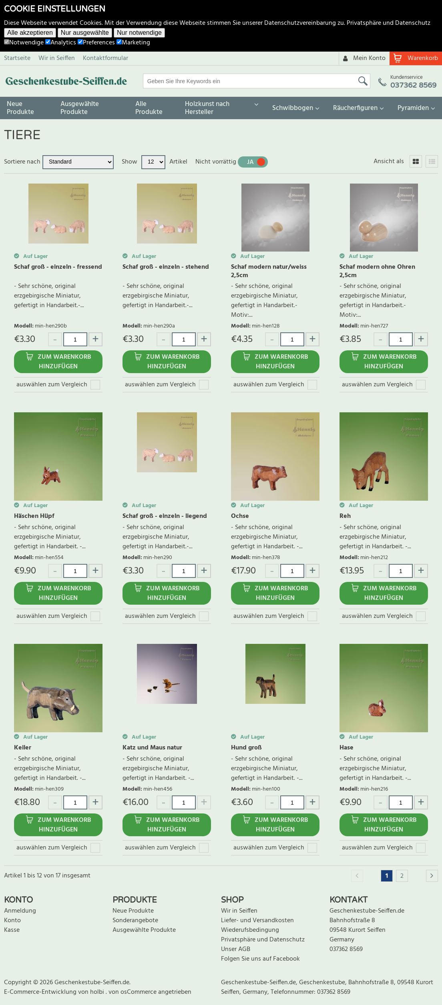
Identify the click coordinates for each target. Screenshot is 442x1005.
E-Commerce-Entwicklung (41, 992)
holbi (98, 992)
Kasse (12, 930)
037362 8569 (346, 949)
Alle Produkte (149, 108)
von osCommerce (133, 992)
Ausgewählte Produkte (79, 108)
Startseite (17, 58)
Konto (12, 920)
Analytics (60, 43)
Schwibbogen (292, 108)
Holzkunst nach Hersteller (207, 108)
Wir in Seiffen (56, 58)
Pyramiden (413, 108)
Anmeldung (20, 911)
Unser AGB (235, 949)
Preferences (96, 43)
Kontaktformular (105, 58)
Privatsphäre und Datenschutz (388, 23)
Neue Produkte (20, 108)
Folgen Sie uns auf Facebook (260, 959)
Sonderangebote (135, 920)
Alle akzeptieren (30, 32)
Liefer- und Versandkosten (257, 920)
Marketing (133, 43)
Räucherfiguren (355, 108)
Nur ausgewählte (85, 32)
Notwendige (24, 43)
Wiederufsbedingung (250, 930)
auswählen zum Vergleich (51, 385)
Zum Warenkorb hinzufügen (64, 362)
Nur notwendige (139, 32)
